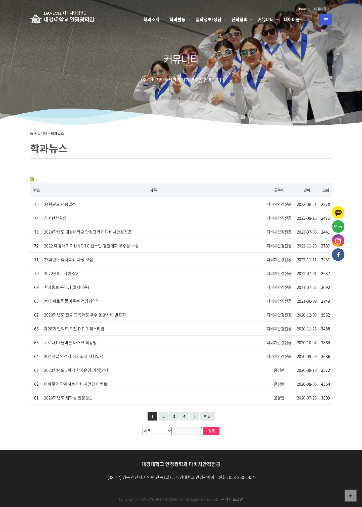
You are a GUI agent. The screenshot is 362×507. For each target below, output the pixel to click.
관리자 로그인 (232, 499)
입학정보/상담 (208, 19)
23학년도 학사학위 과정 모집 (68, 259)
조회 (325, 190)
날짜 (306, 190)
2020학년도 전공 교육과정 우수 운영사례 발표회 (85, 315)
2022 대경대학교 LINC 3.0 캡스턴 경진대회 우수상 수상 (91, 246)
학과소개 (151, 19)
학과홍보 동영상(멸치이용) (66, 287)
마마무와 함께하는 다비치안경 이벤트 (75, 384)
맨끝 (207, 416)
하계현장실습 (55, 218)
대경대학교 (321, 8)
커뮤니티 (266, 19)
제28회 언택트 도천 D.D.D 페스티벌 (74, 329)
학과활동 (177, 19)
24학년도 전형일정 (60, 204)
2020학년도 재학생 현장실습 (68, 398)
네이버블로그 (296, 19)
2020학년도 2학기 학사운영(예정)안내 (76, 370)
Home (302, 8)
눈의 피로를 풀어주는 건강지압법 (72, 301)
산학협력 (240, 19)
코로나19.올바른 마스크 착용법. (71, 342)
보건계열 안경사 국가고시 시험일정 (74, 356)
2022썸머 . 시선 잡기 (62, 273)
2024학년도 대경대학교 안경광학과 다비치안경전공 (87, 232)
